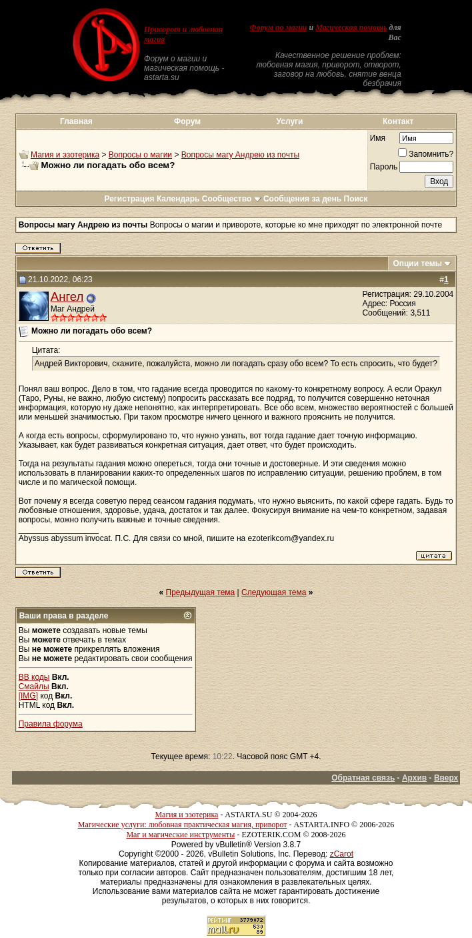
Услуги (290, 121)
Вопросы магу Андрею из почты (240, 154)
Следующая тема (273, 592)
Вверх (446, 778)
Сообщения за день (302, 198)
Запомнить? (425, 154)
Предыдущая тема (200, 592)
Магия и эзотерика (65, 154)
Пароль (384, 166)
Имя (377, 138)
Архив (414, 778)
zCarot (341, 854)
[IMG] (28, 695)
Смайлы (34, 686)
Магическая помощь (351, 27)
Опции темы (417, 263)
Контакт (398, 121)
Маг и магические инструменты (180, 834)
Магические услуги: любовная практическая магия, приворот (182, 824)
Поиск (356, 198)
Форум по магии (278, 27)
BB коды (34, 677)
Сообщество (231, 198)
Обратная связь (363, 778)
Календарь (178, 198)
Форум (187, 121)
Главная (76, 121)
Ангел (67, 297)
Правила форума (51, 724)
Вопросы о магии (140, 154)
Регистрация (129, 198)
